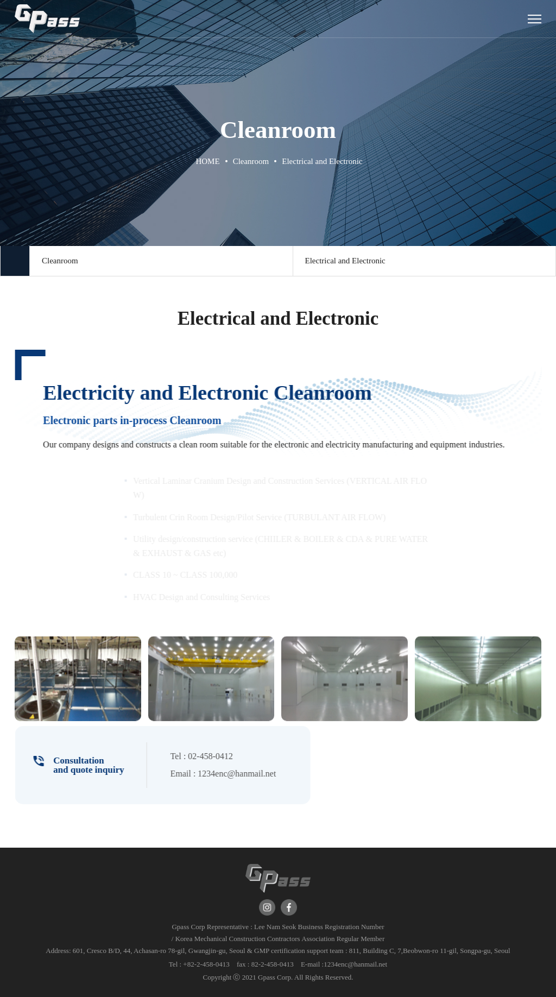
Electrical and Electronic (345, 260)
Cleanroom (60, 260)
